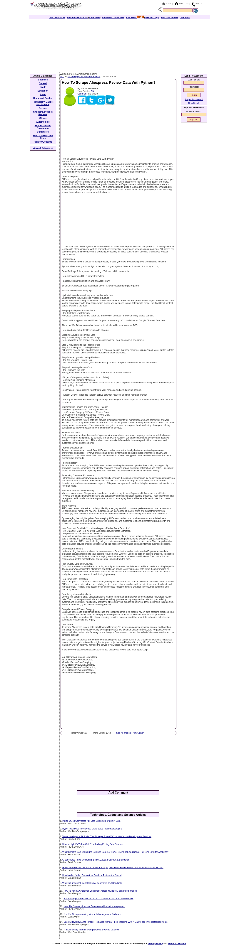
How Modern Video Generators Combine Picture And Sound (91, 875)
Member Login (152, 17)
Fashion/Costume (43, 142)
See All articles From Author (130, 733)
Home (168, 3)
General (43, 83)
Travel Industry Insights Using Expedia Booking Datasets (91, 929)
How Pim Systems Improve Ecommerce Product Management (94, 906)
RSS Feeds (135, 17)
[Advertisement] (119, 45)
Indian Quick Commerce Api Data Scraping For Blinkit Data (91, 821)
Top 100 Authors (57, 17)
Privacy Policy (155, 943)
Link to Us (185, 17)
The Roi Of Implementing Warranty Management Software (92, 914)
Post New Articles (169, 17)
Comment (82, 93)
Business (43, 79)
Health (42, 87)
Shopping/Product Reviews (43, 113)
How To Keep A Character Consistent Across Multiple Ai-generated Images (100, 891)
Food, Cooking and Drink (43, 136)
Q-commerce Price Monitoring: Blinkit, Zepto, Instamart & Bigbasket (95, 859)
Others (42, 118)
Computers (43, 132)
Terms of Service (177, 943)
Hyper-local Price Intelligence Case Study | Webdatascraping (92, 828)
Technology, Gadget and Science (43, 103)
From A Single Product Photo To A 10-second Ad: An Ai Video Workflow (98, 898)
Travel (43, 94)
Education (42, 91)
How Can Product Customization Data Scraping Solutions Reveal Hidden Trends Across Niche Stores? (112, 867)
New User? (193, 103)
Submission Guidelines (113, 17)
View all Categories (43, 148)
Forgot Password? (194, 99)
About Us (183, 3)
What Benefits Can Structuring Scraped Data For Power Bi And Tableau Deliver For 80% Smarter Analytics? (115, 852)
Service (43, 108)
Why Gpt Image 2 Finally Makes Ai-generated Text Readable (92, 883)
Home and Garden (42, 98)
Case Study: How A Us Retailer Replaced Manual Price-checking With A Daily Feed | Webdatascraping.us (116, 922)
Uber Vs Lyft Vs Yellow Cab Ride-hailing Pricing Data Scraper (92, 844)
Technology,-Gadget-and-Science (84, 76)
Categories (94, 17)
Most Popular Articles (77, 17)
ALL (62, 76)
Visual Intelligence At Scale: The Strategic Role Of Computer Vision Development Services (106, 836)
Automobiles (43, 122)
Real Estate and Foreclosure (43, 126)
